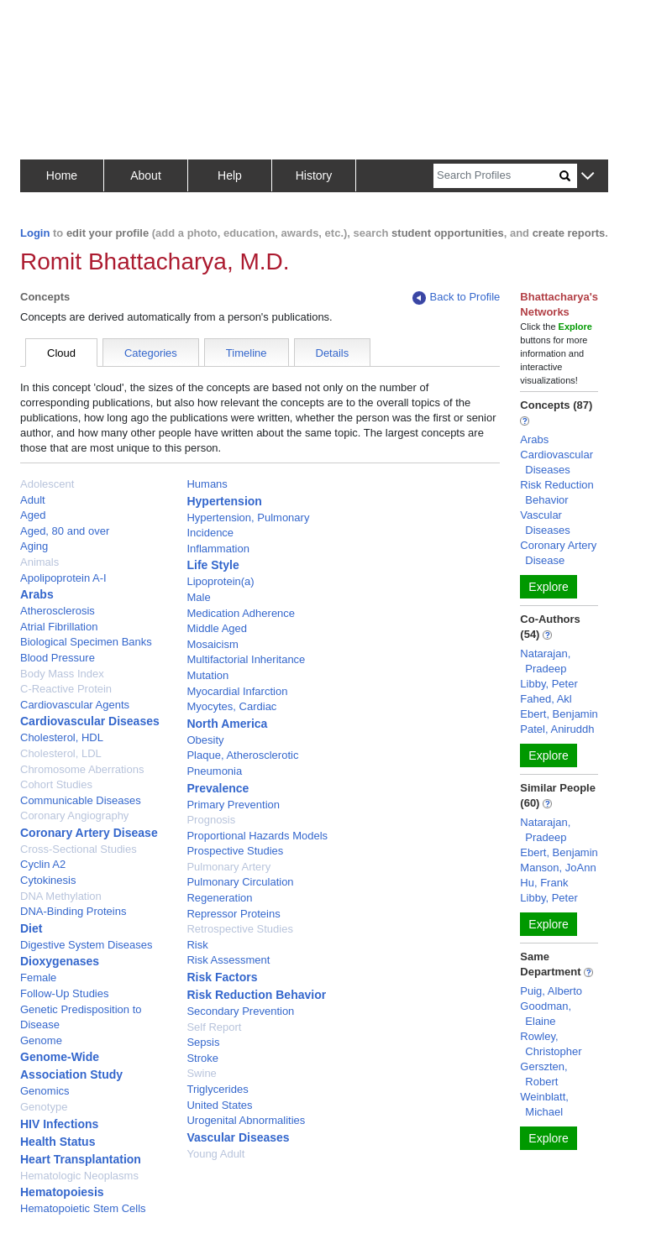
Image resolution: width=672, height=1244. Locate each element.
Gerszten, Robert (543, 1074)
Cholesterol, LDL (61, 753)
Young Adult (215, 1153)
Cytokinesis (48, 880)
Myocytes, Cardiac (231, 706)
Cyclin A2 (43, 864)
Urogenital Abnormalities (245, 1120)
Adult (32, 500)
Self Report (213, 1027)
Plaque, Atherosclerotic (242, 755)
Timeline (246, 353)
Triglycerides (217, 1089)
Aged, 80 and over (64, 531)
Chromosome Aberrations (82, 769)
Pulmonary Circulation (239, 882)
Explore (548, 586)
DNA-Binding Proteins (73, 911)
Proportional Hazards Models (257, 835)
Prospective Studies (234, 850)
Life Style (212, 565)
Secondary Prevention (240, 1011)
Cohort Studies (56, 784)
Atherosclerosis (57, 610)
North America (226, 723)
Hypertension (223, 501)
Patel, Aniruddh (557, 729)
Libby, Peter (548, 683)
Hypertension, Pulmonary (247, 517)
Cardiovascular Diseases (90, 721)
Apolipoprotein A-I (63, 578)
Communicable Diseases (80, 800)
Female (38, 977)
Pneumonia (214, 771)
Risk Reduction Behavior (256, 994)
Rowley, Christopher (550, 1044)
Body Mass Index (62, 673)
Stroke (202, 1058)
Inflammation (217, 548)
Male (198, 597)
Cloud (61, 353)
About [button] (145, 175)
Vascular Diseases (237, 1137)
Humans (206, 484)
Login (35, 233)
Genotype (43, 1106)
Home (61, 175)
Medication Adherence (240, 613)
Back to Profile (456, 297)
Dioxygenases (59, 961)
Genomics (45, 1091)
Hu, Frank (544, 882)
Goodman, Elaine (545, 1013)
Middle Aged (216, 628)
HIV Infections (59, 1124)
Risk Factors (221, 977)
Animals (39, 562)
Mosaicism (212, 644)
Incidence (210, 532)
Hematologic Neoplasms (79, 1175)
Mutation (207, 675)
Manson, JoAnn (558, 867)
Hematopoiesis (62, 1192)
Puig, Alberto (551, 991)
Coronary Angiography (74, 815)
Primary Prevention (233, 804)
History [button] (314, 175)
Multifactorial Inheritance (245, 659)
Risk (196, 944)
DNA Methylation (61, 896)
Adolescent (47, 484)
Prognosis (210, 819)
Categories (150, 353)
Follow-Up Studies (64, 993)
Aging (34, 546)
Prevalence (217, 788)
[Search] (496, 176)
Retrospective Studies (239, 929)
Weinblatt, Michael (544, 1104)
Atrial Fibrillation (58, 626)
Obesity (204, 740)
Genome (41, 1040)
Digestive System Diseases (86, 944)
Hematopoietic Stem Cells (83, 1208)
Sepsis (202, 1042)
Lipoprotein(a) (220, 581)
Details (332, 353)
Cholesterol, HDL (61, 737)
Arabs (37, 594)
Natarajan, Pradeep (545, 661)
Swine (201, 1073)
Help (230, 175)
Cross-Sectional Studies (78, 849)
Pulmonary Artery (228, 866)
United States (219, 1105)
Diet (31, 928)
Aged (32, 515)
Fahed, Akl (545, 699)
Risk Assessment (228, 960)
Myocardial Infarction (236, 691)
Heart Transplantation (80, 1159)
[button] (587, 176)
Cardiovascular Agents (74, 704)
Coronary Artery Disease (89, 832)
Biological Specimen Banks (86, 641)
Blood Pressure (57, 657)
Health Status (57, 1141)
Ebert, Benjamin (559, 714)
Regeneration (219, 897)
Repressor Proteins (233, 913)
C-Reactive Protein (66, 688)
